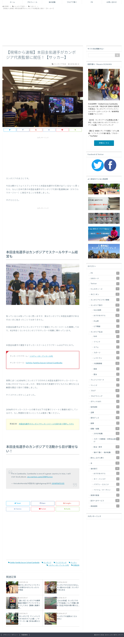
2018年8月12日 (58, 483)
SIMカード (105, 278)
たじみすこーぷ (105, 288)
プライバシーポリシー (10, 635)
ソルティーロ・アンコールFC (41, 356)
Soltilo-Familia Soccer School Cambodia (44, 363)
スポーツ (106, 352)
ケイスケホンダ (60, 563)
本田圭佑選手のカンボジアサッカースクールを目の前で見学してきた (46, 424)
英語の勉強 (105, 495)
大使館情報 (106, 363)
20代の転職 (106, 433)
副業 (105, 423)
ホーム (12, 2)
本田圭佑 (75, 565)
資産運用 (105, 505)
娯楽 (106, 368)
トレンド (105, 385)
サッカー (73, 563)
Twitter (105, 283)
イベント (106, 341)
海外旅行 (105, 468)
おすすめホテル (106, 315)
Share (43, 503)
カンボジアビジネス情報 (105, 299)
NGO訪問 (106, 309)
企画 (105, 412)
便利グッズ (105, 417)
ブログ (105, 390)
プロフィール (32, 2)
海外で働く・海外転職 (106, 452)
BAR (106, 336)
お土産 (106, 320)
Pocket (42, 509)
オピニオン (105, 294)
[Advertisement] (62, 28)
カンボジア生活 (105, 331)
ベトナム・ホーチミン (106, 489)
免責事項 (24, 635)
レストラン (106, 357)
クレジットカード (105, 379)
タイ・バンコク (106, 478)
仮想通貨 (105, 406)
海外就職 (52, 2)
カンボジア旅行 (105, 305)
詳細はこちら (104, 143)
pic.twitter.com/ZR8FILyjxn (40, 477)
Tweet (18, 503)
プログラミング (105, 395)
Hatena (18, 509)
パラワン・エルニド (106, 484)
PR (92, 2)
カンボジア (46, 563)
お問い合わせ (112, 2)
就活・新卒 (106, 446)
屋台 (106, 374)
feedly (67, 509)
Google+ (67, 503)
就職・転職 (105, 428)
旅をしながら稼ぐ (105, 457)
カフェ (106, 347)
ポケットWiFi (105, 401)
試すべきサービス (105, 500)
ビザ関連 (106, 326)
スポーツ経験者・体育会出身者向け (106, 440)
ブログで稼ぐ (72, 2)
